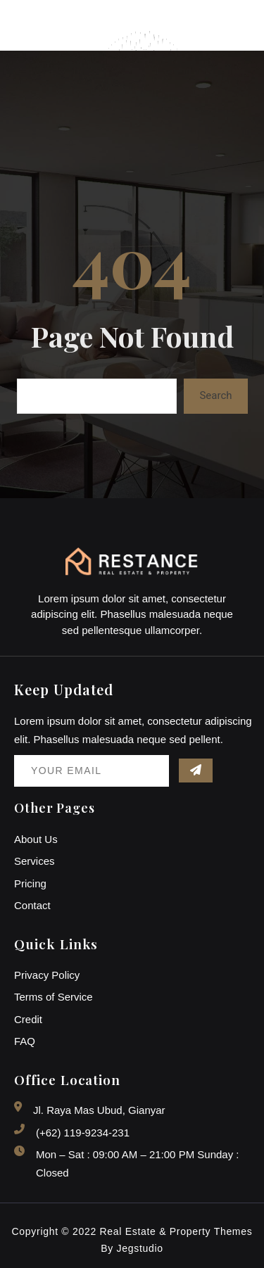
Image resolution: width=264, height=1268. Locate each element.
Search (215, 395)
